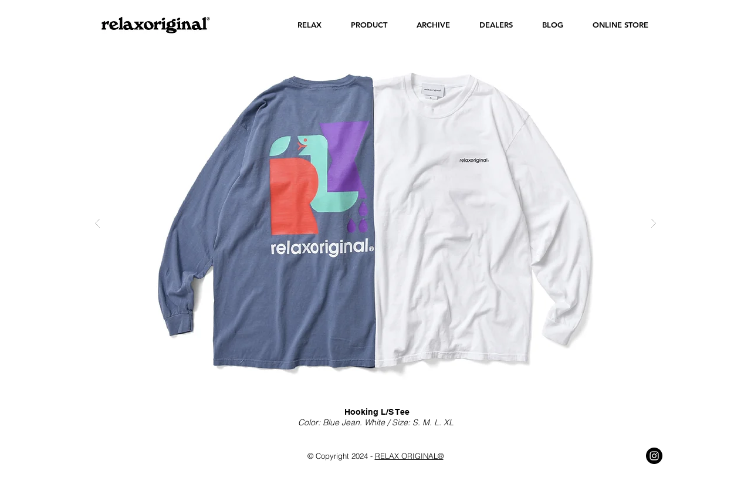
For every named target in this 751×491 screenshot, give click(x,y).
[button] (309, 25)
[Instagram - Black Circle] (654, 456)
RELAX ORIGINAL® (409, 455)
